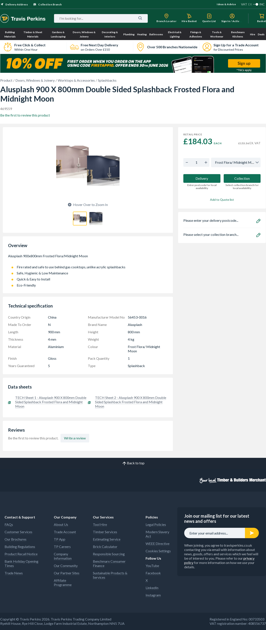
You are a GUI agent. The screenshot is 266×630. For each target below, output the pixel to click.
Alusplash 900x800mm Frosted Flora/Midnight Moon (88, 258)
